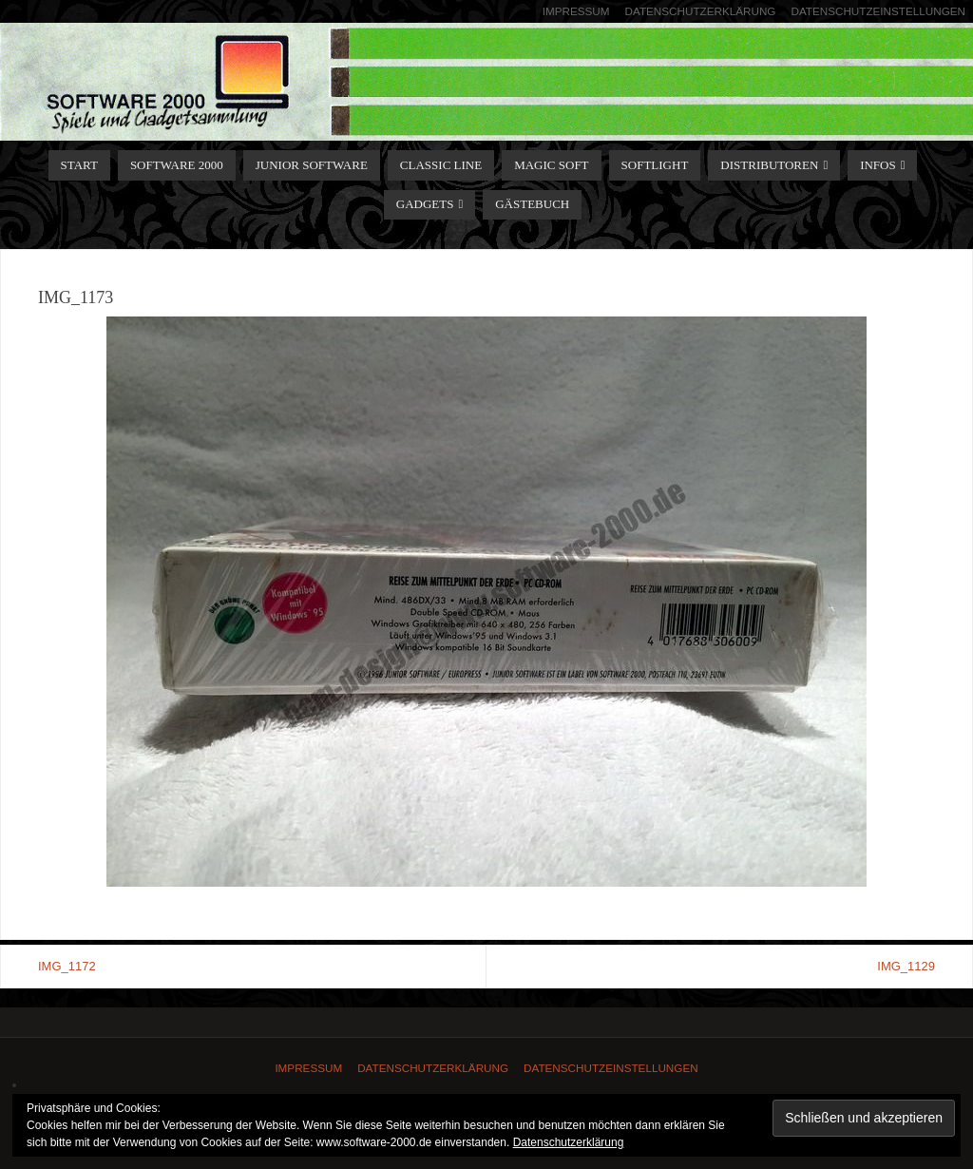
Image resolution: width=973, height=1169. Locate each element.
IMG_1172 (67, 966)
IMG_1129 (906, 966)
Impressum (576, 11)
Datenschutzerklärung (700, 11)
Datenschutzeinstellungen (878, 11)
